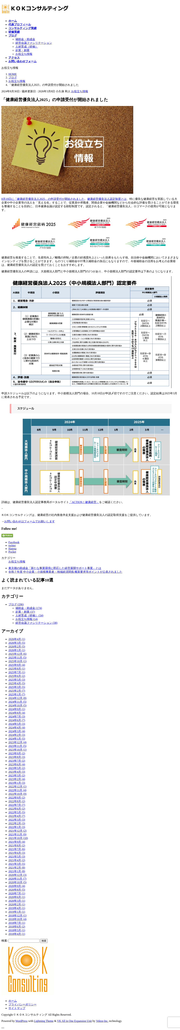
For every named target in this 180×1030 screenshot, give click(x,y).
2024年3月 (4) (16, 731)
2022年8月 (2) (16, 801)
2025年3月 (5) (16, 687)
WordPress (21, 1020)
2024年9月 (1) (16, 709)
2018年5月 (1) (16, 930)
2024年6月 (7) (16, 720)
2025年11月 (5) (17, 657)
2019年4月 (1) (16, 908)
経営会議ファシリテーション (33, 42)
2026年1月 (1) (16, 650)
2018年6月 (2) (16, 926)
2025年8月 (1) (16, 668)
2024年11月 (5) (17, 701)
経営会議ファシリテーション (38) (36, 622)
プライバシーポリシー (22, 1004)
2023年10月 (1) (17, 749)
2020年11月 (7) (17, 878)
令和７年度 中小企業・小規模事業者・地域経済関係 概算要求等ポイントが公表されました (65, 571)
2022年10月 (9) (17, 793)
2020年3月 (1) (16, 900)
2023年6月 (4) (16, 764)
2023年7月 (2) (16, 760)
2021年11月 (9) (17, 834)
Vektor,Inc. (102, 1020)
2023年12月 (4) (17, 742)
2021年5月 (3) (16, 856)
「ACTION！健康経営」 (84, 502)
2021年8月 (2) (16, 845)
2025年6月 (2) (16, 676)
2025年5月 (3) (16, 679)
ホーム (12, 1000)
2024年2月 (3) (16, 734)
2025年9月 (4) (16, 664)
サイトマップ (16, 1008)
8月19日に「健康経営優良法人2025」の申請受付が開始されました (42, 198)
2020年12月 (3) (17, 874)
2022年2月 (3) (16, 823)
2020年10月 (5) (17, 882)
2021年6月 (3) (16, 852)
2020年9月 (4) (16, 886)
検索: (4, 940)
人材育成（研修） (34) (29, 615)
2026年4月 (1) (16, 639)
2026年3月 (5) (16, 642)
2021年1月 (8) (16, 871)
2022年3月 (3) (16, 819)
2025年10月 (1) (17, 661)
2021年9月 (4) (16, 841)
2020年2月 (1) (16, 904)
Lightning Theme (43, 1020)
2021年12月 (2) (17, 830)
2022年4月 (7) (16, 816)
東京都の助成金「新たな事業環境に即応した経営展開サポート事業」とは (54, 568)
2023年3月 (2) (16, 775)
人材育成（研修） (26, 46)
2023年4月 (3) (16, 771)
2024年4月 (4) (16, 727)
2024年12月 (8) (17, 698)
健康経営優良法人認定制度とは (107, 198)
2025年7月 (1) (16, 672)
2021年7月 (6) (16, 849)
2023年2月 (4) (16, 779)
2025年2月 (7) (16, 690)
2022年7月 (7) (16, 804)
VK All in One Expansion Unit (74, 1020)
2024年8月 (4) (16, 712)
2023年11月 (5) (17, 746)
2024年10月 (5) (17, 705)
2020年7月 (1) (16, 893)
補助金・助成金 (25, 39)
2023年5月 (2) (16, 768)
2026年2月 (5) (16, 646)
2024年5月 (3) (16, 723)
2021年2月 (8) (16, 867)
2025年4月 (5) (16, 683)
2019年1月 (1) (16, 911)
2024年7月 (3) (16, 716)
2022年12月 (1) (17, 786)
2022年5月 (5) (16, 812)
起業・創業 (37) (25, 611)
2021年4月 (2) (16, 860)
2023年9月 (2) (16, 753)
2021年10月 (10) (18, 838)
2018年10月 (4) (17, 919)
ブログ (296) (16, 604)
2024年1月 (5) (16, 738)
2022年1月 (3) (16, 827)
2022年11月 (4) (17, 790)
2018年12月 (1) (17, 915)
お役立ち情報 (23, 53)
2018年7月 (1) (16, 922)
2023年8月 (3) (16, 757)
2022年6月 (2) (16, 808)
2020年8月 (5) (16, 889)
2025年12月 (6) (17, 653)
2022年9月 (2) (16, 797)
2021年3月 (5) (16, 863)
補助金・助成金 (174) (28, 608)
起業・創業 (22, 50)
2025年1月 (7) (16, 694)
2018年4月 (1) (16, 933)
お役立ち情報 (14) (26, 619)
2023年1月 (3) (16, 782)
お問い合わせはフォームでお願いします (29, 521)
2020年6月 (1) (16, 897)
